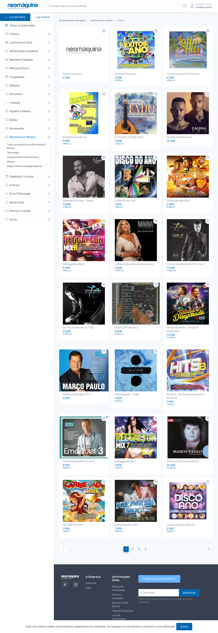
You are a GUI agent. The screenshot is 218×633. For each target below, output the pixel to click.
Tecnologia (13, 152)
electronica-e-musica (101, 20)
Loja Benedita (15, 17)
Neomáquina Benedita (72, 20)
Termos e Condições (117, 582)
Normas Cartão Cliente (120, 590)
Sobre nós (91, 568)
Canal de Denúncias (122, 596)
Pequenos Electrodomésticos (23, 157)
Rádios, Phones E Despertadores (24, 166)
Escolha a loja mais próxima (158, 564)
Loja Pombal (42, 17)
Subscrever (189, 578)
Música (10, 161)
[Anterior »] (208, 534)
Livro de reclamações (119, 603)
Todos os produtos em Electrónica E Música (26, 146)
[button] (28, 34)
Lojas (88, 573)
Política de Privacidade (118, 574)
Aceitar (184, 626)
